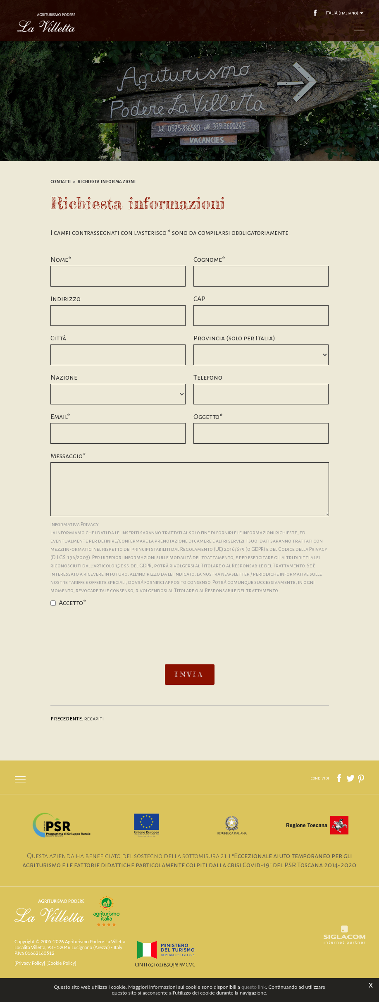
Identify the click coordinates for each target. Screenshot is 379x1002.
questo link (253, 987)
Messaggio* (68, 481)
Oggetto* (207, 441)
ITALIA (343, 12)
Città (58, 363)
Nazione (63, 402)
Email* (60, 441)
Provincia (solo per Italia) (234, 363)
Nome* (60, 284)
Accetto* (68, 627)
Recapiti (95, 743)
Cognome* (209, 284)
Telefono (207, 402)
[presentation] (190, 652)
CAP (199, 324)
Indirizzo (65, 324)
